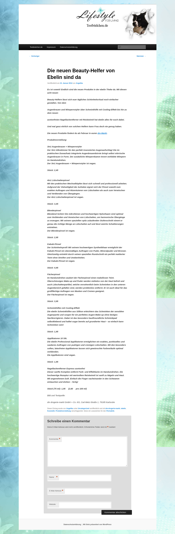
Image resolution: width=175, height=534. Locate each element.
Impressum (51, 47)
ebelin (123, 408)
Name (53, 477)
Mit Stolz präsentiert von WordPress (97, 524)
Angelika (79, 83)
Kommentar (54, 439)
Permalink (110, 411)
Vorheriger (34, 56)
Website (52, 504)
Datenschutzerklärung (68, 47)
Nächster (141, 56)
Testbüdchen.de (36, 47)
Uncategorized (83, 408)
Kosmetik (51, 411)
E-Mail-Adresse (56, 491)
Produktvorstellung (63, 411)
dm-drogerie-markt (112, 408)
